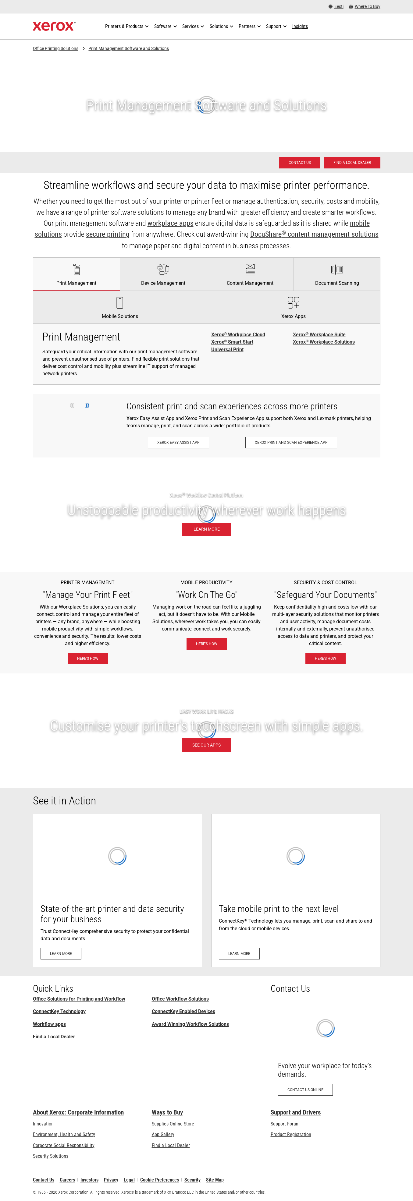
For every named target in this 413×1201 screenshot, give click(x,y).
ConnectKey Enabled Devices (183, 1011)
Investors (89, 1180)
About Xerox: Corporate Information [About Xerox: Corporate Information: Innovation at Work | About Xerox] (78, 1112)
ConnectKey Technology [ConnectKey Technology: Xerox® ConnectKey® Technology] (59, 1011)
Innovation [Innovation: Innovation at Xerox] (43, 1124)
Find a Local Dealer (54, 1037)
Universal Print (227, 349)
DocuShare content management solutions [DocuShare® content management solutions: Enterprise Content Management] (314, 234)
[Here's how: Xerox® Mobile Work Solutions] (207, 644)
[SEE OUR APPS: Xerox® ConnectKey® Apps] (206, 731)
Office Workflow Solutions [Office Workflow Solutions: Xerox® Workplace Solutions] (180, 999)
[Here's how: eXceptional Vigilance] (325, 658)
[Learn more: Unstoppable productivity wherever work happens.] (206, 515)
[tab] (76, 273)
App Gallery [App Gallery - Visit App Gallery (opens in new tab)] (163, 1134)
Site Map (215, 1180)
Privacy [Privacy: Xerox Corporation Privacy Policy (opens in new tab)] (111, 1180)
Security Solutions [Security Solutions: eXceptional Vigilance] (50, 1156)
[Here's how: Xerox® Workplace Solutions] (88, 658)
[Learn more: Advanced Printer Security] (117, 890)
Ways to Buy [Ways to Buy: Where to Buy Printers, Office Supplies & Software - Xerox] (167, 1112)
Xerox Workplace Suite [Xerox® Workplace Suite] (319, 335)
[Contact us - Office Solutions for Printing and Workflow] (299, 162)
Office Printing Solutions (55, 48)
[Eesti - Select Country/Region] (336, 7)
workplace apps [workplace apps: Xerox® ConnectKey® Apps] (171, 223)
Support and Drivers (296, 1112)
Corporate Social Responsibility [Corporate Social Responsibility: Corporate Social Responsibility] (63, 1145)
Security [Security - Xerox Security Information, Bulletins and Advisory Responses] (192, 1180)
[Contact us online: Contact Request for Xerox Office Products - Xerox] (325, 1052)
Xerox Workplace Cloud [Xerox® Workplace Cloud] (238, 335)
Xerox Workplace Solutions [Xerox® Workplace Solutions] (324, 342)
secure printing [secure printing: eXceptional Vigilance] (108, 234)
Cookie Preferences (159, 1180)
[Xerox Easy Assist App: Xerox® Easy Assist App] (178, 442)
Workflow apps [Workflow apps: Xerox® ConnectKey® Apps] (49, 1024)
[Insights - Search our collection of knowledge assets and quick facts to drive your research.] (300, 26)
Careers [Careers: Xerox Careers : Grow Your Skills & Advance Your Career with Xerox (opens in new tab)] (67, 1180)
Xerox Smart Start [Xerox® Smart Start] (232, 342)
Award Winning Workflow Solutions (190, 1024)
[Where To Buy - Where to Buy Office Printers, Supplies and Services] (364, 7)
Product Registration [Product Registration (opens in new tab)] (291, 1134)
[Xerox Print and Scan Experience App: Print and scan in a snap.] (291, 442)
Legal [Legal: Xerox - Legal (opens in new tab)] (129, 1180)
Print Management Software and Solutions (128, 48)
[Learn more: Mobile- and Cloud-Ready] (296, 890)
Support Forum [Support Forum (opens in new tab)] (285, 1124)
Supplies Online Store (173, 1124)
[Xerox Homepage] (55, 26)
